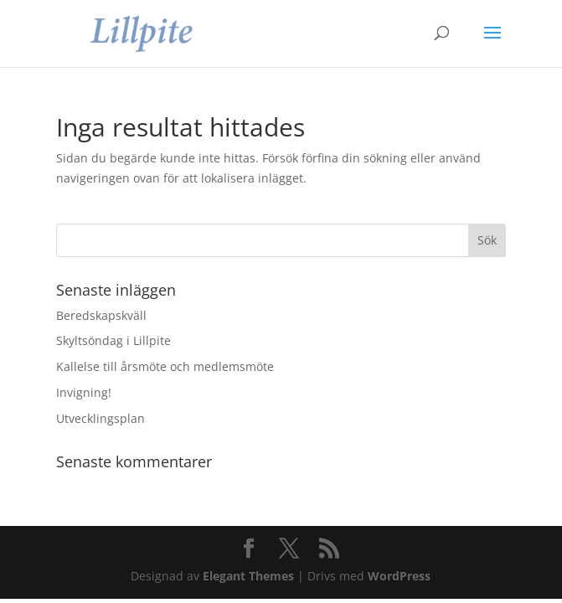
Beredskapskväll (101, 315)
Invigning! (83, 392)
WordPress (399, 576)
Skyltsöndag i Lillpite (113, 340)
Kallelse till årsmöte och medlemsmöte (165, 366)
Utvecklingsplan (100, 418)
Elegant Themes (248, 576)
